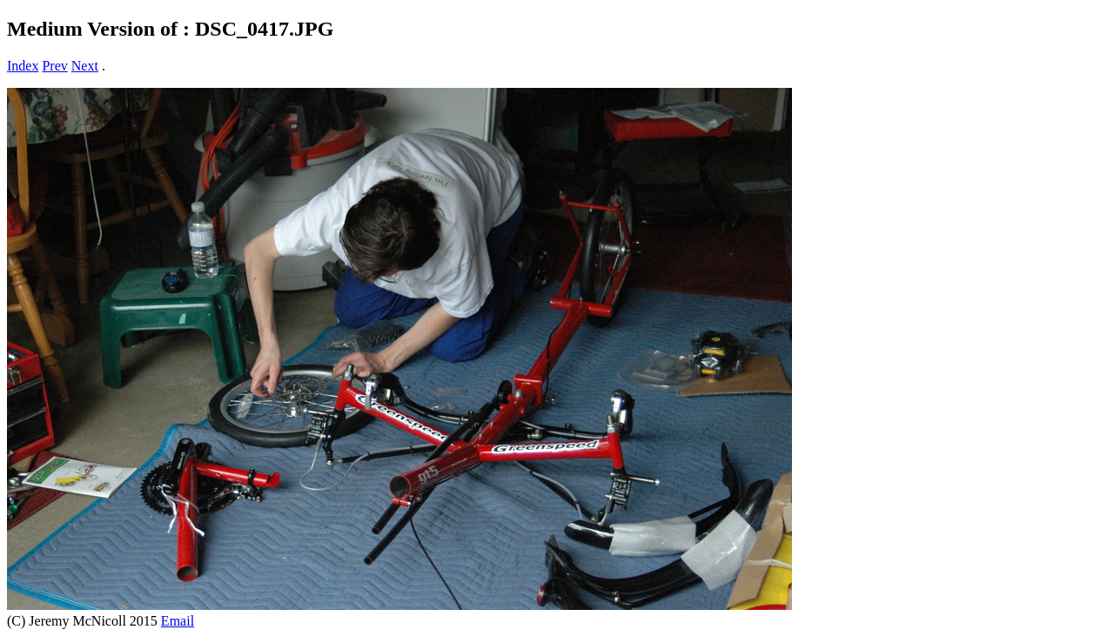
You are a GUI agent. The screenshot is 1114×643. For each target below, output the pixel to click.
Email (177, 620)
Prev (54, 65)
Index (22, 65)
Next (84, 65)
